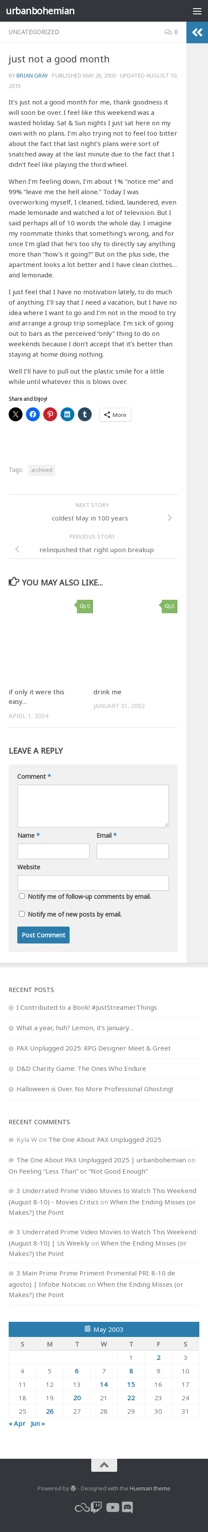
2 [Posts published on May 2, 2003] (158, 1357)
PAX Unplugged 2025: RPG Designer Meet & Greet (93, 1048)
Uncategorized (34, 32)
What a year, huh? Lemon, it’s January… (75, 1027)
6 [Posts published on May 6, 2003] (77, 1370)
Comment (34, 776)
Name (28, 835)
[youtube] (112, 1508)
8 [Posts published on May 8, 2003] (131, 1370)
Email (106, 835)
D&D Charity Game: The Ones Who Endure (81, 1068)
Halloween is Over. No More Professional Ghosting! (94, 1088)
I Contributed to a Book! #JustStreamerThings (86, 1007)
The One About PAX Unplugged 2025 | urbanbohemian (101, 1159)
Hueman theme (150, 1488)
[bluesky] (81, 1508)
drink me (107, 691)
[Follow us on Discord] (128, 1508)
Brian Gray (32, 75)
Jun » (38, 1423)
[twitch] (96, 1508)
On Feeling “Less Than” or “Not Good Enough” (78, 1171)
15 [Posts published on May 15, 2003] (131, 1384)
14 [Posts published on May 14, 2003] (104, 1384)
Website (28, 867)
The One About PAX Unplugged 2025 (104, 1139)
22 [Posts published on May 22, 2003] (131, 1397)
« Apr (17, 1423)
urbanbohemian (40, 10)
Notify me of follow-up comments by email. (89, 896)
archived (41, 470)
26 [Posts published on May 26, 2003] (50, 1411)
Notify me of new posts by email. (75, 914)
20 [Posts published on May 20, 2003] (77, 1397)
